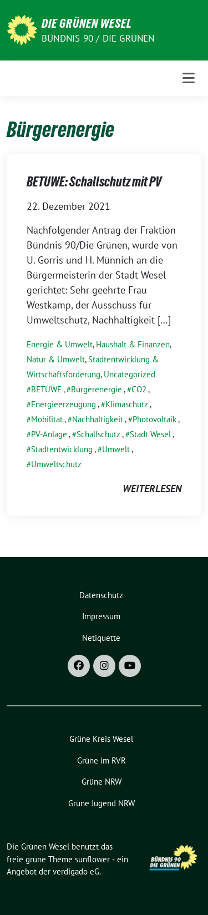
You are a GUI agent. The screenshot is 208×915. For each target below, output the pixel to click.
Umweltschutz (56, 464)
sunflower (92, 859)
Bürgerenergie (96, 389)
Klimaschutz (126, 404)
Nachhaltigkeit (97, 419)
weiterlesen (152, 488)
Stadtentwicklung (62, 449)
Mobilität (47, 419)
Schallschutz (98, 434)
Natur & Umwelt (56, 359)
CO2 (138, 389)
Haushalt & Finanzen (133, 344)
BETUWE (46, 389)
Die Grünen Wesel (87, 23)
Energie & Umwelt (60, 344)
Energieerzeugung (63, 404)
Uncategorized (129, 374)
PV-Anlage (49, 434)
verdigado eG (76, 871)
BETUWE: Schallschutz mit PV (94, 181)
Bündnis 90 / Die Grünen (98, 38)
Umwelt (116, 449)
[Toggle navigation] (188, 78)
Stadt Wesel (150, 434)
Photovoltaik (154, 419)
